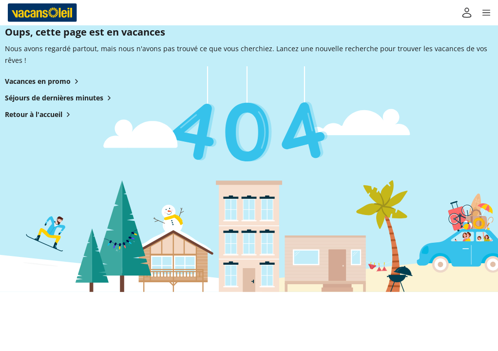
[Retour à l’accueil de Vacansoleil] (42, 12)
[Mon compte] (467, 13)
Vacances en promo (43, 81)
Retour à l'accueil (39, 114)
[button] (486, 13)
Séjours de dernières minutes (60, 98)
